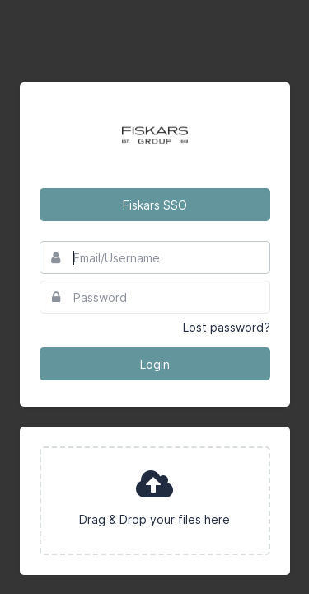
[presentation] (155, 500)
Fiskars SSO (155, 205)
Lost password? (226, 327)
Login (155, 364)
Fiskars (155, 135)
